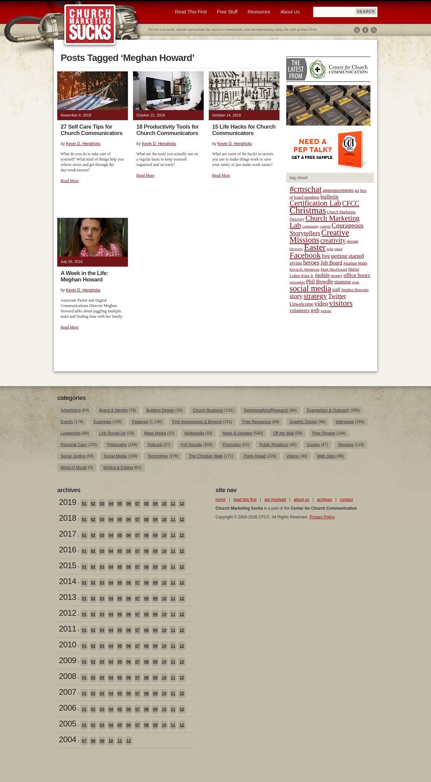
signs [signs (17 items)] (355, 282)
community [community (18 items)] (310, 226)
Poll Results (191, 444)
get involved (275, 499)
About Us (290, 11)
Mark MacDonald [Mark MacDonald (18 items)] (334, 269)
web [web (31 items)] (314, 310)
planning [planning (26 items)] (342, 281)
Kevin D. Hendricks (83, 143)
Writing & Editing (118, 467)
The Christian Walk (206, 456)
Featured (140, 421)
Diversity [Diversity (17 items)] (296, 249)
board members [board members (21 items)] (307, 197)
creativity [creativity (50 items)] (333, 240)
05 (120, 503)
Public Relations (273, 444)
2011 (67, 628)
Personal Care (74, 444)
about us (301, 499)
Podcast (154, 444)
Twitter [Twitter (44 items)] (337, 296)
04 (111, 503)
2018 (67, 517)
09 (155, 503)
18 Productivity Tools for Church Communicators (167, 130)
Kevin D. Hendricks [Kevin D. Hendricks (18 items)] (305, 269)
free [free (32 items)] (326, 256)
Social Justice (73, 456)
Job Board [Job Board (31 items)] (331, 263)
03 (102, 503)
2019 (67, 502)
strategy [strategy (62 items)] (315, 296)
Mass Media (155, 433)
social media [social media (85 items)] (310, 288)
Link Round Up (112, 433)
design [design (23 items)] (352, 241)
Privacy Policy (321, 517)
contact (346, 499)
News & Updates (237, 433)
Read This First (191, 11)
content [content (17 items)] (325, 226)
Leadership (70, 433)
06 (128, 503)
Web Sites (326, 456)
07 (137, 503)
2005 (67, 723)
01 (84, 503)
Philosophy (117, 444)
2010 (67, 644)
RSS (373, 30)
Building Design (160, 410)
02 (93, 503)
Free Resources (256, 421)
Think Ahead (254, 456)
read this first (245, 499)
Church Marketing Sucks (90, 25)
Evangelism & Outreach (328, 410)
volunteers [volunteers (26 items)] (299, 310)
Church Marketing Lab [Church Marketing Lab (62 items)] (325, 221)
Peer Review (323, 433)
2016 (67, 549)
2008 (67, 676)
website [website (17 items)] (326, 311)
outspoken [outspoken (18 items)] (297, 282)
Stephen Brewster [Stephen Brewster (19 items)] (354, 290)
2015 (67, 565)
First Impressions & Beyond (197, 421)
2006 (67, 707)
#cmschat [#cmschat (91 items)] (306, 189)
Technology (157, 456)
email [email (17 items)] (338, 249)
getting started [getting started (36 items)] (347, 256)
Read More (70, 180)
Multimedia (194, 433)
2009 (67, 660)
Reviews (345, 444)
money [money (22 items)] (336, 275)
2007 (67, 691)
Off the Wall (283, 433)
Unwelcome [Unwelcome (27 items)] (301, 304)
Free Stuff (227, 11)
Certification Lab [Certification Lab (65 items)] (315, 203)
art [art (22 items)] (357, 190)
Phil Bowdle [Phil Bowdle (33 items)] (319, 282)
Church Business (208, 410)
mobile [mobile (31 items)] (322, 275)
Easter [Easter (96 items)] (315, 247)
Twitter (357, 30)
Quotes (313, 444)
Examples (102, 421)
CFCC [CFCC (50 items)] (350, 203)
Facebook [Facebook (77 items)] (305, 255)
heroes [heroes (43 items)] (311, 262)
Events (67, 421)
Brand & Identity (113, 410)
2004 (67, 739)
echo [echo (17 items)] (330, 249)
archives (324, 499)
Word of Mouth (74, 467)
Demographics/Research (266, 410)
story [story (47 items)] (296, 296)
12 (181, 503)
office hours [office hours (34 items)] (356, 275)
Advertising (70, 410)
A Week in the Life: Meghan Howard (84, 276)
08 (146, 503)
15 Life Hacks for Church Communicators (243, 130)
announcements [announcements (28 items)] (338, 190)
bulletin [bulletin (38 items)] (330, 196)
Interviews (345, 421)
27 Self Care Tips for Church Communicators (91, 130)
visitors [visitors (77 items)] (341, 303)
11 (173, 503)
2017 (67, 533)
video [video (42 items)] (321, 303)
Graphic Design (304, 421)
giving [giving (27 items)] (296, 263)
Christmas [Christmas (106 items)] (308, 210)
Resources (258, 11)
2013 (67, 597)
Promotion (232, 444)
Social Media (115, 456)
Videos (293, 456)
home (221, 499)
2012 (67, 612)
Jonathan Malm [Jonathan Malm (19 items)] (355, 263)
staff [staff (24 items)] (336, 289)
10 (164, 503)
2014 (67, 581)
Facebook (365, 30)
